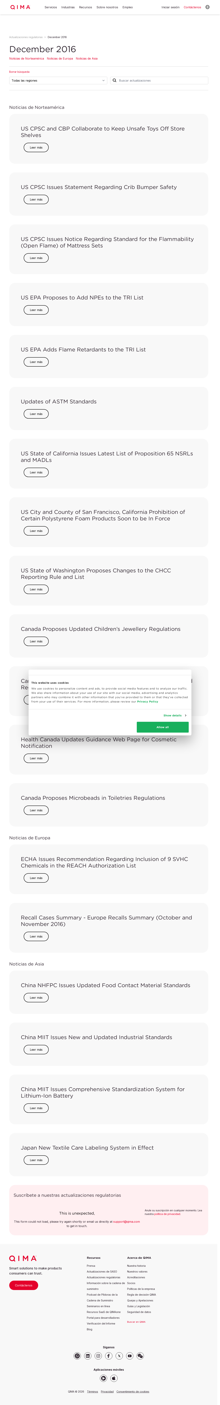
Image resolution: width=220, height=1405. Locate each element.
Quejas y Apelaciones (140, 1300)
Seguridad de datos (139, 1311)
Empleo (127, 7)
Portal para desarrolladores (103, 1317)
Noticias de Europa (60, 58)
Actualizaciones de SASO (102, 1271)
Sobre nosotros (107, 7)
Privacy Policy (147, 701)
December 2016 (57, 37)
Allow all (162, 727)
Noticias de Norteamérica (26, 58)
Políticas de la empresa (141, 1288)
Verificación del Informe (101, 1323)
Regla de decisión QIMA (141, 1294)
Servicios (51, 7)
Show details (173, 715)
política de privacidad (167, 1213)
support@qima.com (126, 1221)
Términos (92, 1391)
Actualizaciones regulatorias (26, 37)
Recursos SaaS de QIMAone (104, 1311)
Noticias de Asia (87, 58)
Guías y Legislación (138, 1306)
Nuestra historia (136, 1265)
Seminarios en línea (98, 1306)
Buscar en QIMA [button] (136, 1321)
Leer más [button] (36, 147)
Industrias (68, 7)
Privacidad (107, 1391)
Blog (89, 1329)
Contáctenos (23, 1285)
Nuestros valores (137, 1271)
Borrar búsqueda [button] (19, 71)
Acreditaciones (136, 1277)
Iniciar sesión (170, 7)
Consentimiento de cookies (133, 1391)
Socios (131, 1283)
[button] (208, 7)
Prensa (91, 1265)
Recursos (85, 7)
